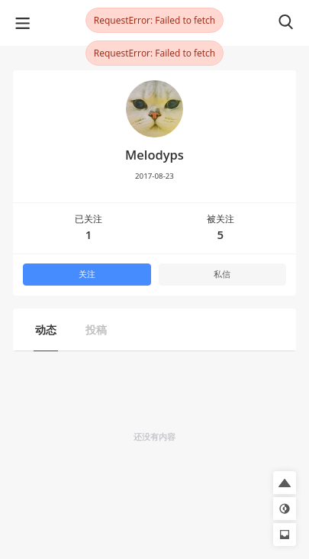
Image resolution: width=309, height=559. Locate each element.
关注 (87, 274)
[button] (284, 482)
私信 (222, 274)
